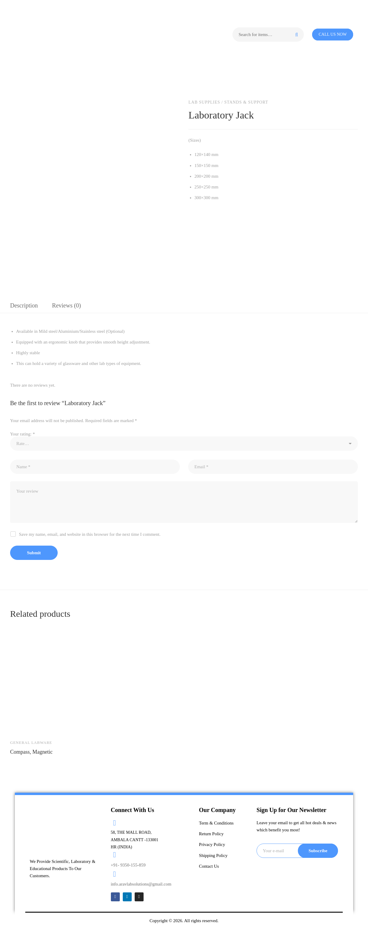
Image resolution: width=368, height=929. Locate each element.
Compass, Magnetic (31, 752)
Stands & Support (246, 102)
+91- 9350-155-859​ (128, 865)
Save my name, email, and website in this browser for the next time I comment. (90, 534)
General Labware (31, 742)
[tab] (24, 305)
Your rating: (22, 434)
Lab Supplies (204, 102)
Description (24, 305)
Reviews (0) (66, 305)
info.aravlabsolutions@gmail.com (141, 884)
